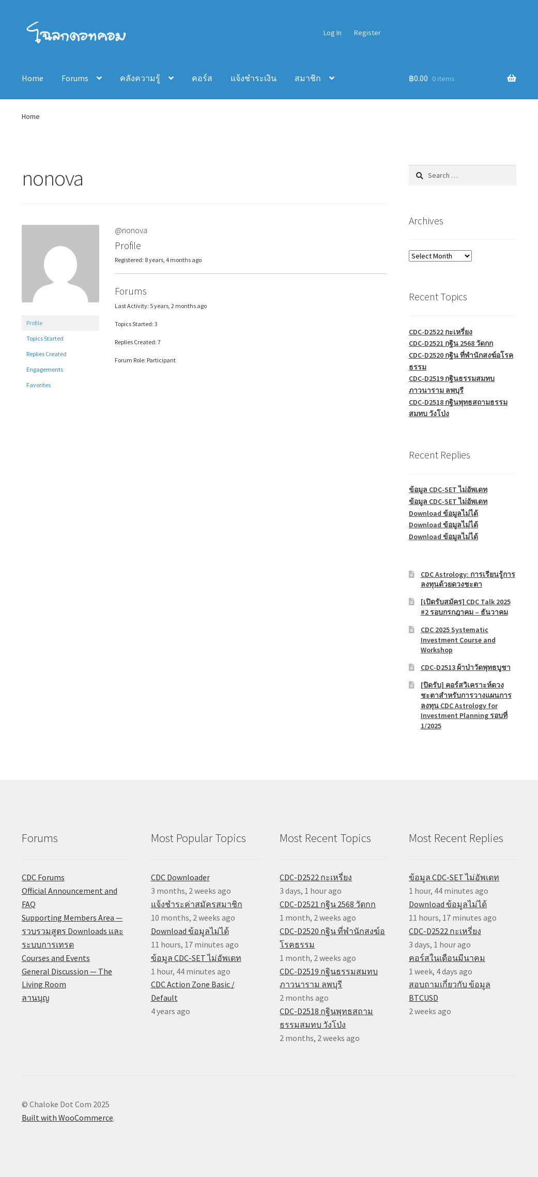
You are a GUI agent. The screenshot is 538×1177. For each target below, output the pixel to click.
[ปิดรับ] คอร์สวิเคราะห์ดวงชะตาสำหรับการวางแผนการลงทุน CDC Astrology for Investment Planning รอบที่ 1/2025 (466, 705)
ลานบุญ (36, 997)
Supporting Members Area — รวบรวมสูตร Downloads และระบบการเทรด (73, 931)
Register (367, 32)
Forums (75, 78)
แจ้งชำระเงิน (253, 78)
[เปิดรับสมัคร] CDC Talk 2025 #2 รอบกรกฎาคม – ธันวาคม (466, 607)
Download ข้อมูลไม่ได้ (443, 513)
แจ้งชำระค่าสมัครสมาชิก (196, 904)
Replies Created (46, 354)
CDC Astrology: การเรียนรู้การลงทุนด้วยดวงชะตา (468, 579)
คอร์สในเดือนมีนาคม (447, 958)
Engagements (44, 369)
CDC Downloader (180, 877)
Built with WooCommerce (67, 1117)
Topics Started (45, 338)
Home (32, 78)
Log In (333, 32)
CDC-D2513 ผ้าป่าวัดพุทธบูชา (466, 667)
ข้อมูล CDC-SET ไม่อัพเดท (448, 489)
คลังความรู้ (140, 78)
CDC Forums (43, 877)
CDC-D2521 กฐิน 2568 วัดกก (451, 343)
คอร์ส (202, 78)
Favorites (38, 385)
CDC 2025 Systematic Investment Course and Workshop (458, 640)
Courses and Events (56, 958)
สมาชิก (308, 78)
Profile (34, 323)
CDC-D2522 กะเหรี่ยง (440, 332)
